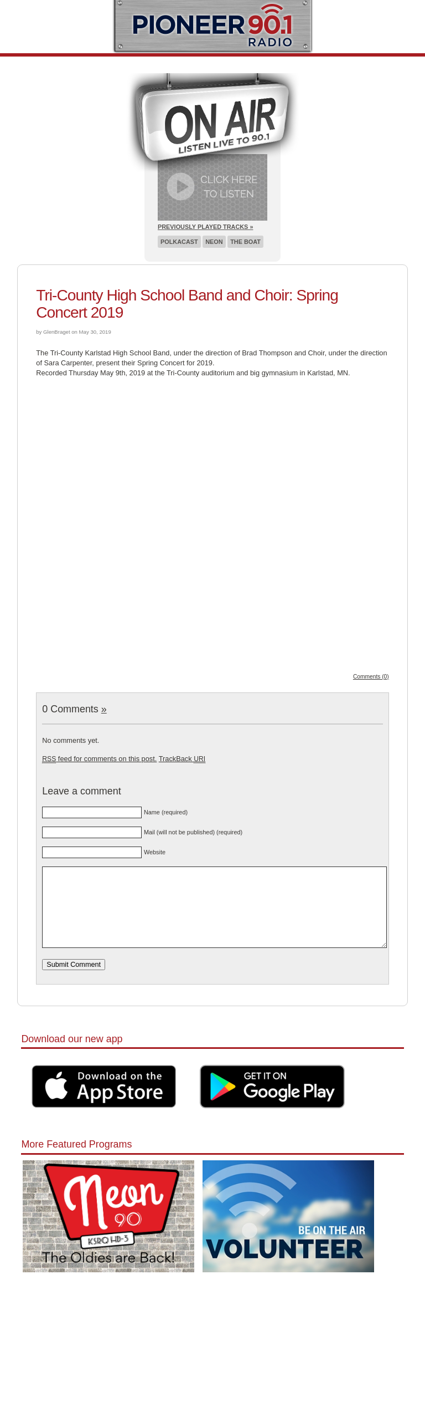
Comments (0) (371, 677)
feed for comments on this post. (99, 759)
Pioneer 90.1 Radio (212, 26)
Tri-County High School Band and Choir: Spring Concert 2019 (187, 304)
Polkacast (179, 241)
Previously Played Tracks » (205, 226)
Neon (213, 241)
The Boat (245, 241)
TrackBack (182, 759)
